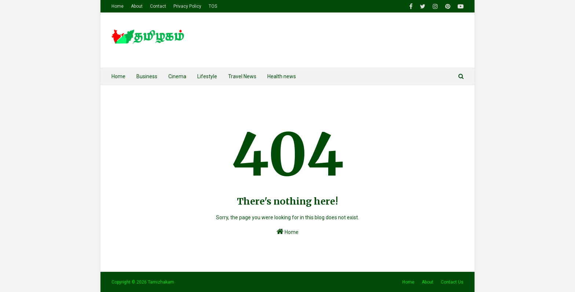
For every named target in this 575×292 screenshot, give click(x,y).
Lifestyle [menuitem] (207, 76)
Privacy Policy (187, 6)
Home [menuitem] (118, 76)
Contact (158, 6)
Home (117, 6)
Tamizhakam (161, 282)
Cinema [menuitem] (177, 76)
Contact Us (452, 282)
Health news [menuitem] (281, 76)
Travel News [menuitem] (242, 76)
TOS (213, 6)
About (137, 6)
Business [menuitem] (146, 76)
